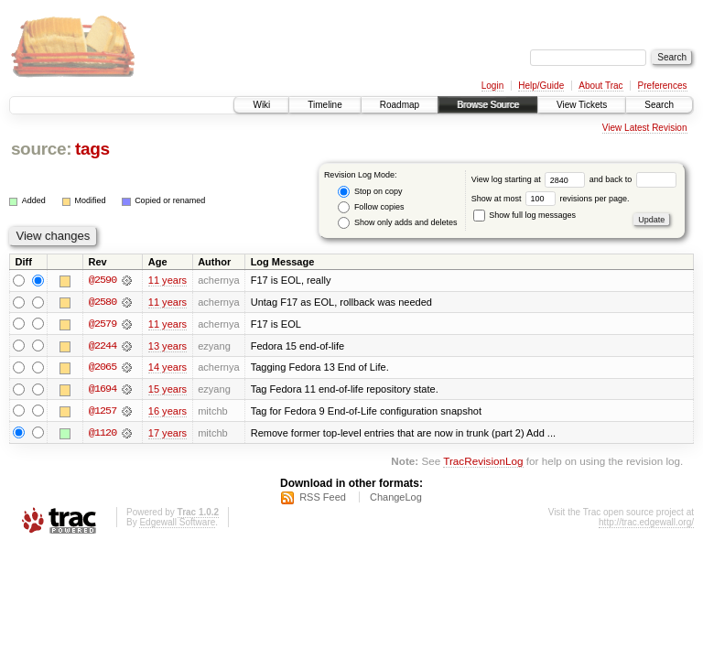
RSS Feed (322, 498)
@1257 (102, 412)
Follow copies (371, 207)
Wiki (261, 105)
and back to (632, 179)
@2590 (102, 280)
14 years (167, 367)
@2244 (102, 346)
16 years (167, 411)
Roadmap (399, 105)
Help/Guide (541, 86)
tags (92, 148)
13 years (167, 345)
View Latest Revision (644, 128)
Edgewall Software (177, 524)
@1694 (102, 390)
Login (492, 86)
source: (41, 148)
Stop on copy (370, 192)
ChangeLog (396, 498)
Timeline (324, 105)
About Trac (600, 86)
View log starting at (530, 179)
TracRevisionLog (483, 463)
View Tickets (582, 105)
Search (659, 105)
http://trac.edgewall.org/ (646, 524)
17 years (167, 433)
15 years (167, 389)
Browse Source (488, 105)
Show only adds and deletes (397, 223)
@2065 (102, 368)
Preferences (662, 86)
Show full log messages (524, 215)
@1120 (102, 434)
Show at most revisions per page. (550, 198)
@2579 (102, 324)
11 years (167, 280)
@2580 (102, 302)
